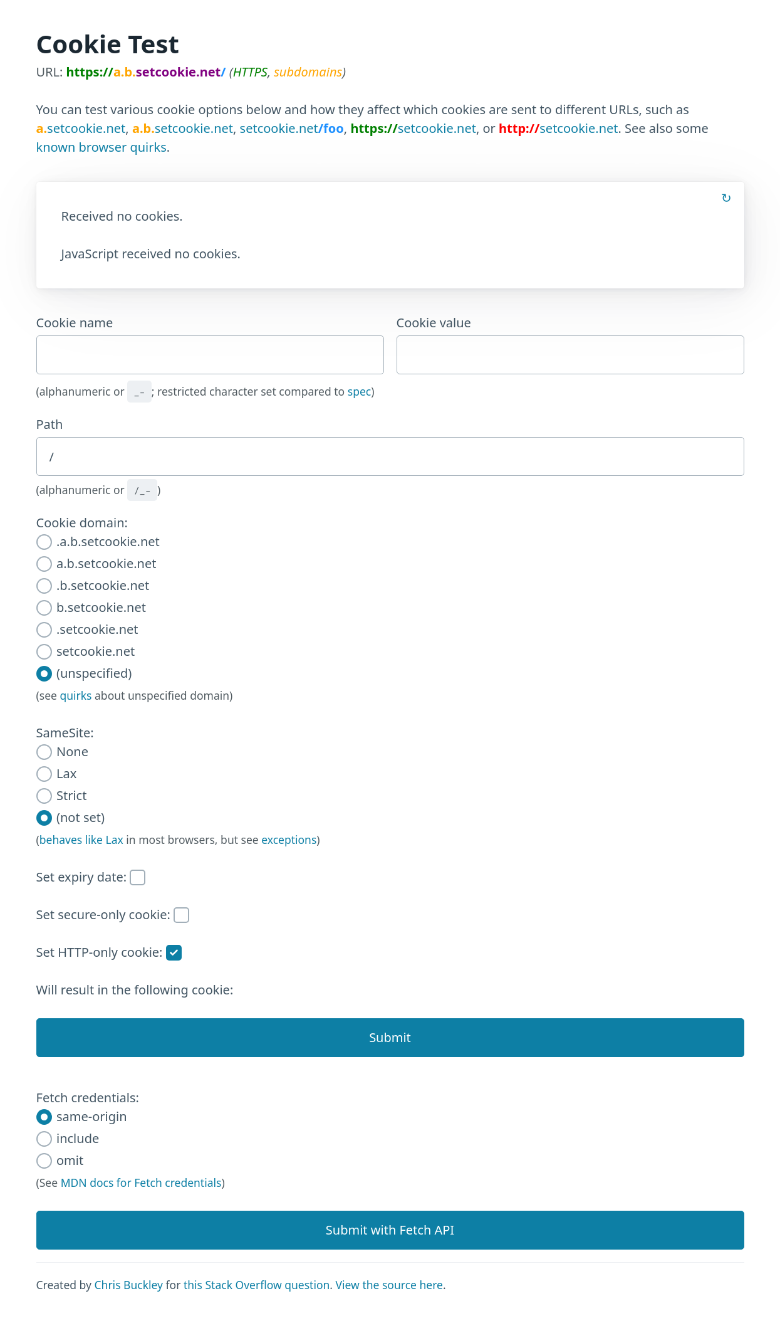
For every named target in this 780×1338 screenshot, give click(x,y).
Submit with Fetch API (390, 1229)
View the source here (389, 1284)
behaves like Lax (81, 839)
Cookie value (570, 344)
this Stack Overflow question (257, 1284)
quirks (75, 695)
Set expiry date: (91, 876)
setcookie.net (81, 128)
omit (60, 1160)
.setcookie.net (87, 629)
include (68, 1138)
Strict (61, 795)
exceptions (288, 839)
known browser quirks (101, 147)
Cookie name (210, 344)
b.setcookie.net (91, 607)
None (62, 751)
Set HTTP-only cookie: (109, 952)
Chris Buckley (129, 1284)
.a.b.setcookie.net (98, 541)
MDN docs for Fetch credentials (141, 1182)
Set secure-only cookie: (113, 914)
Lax (56, 773)
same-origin (81, 1116)
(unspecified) (84, 673)
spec (359, 391)
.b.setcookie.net (93, 585)
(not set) (70, 817)
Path (49, 424)
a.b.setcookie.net (96, 563)
